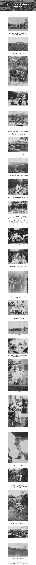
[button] (35, 1)
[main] (18, 5)
